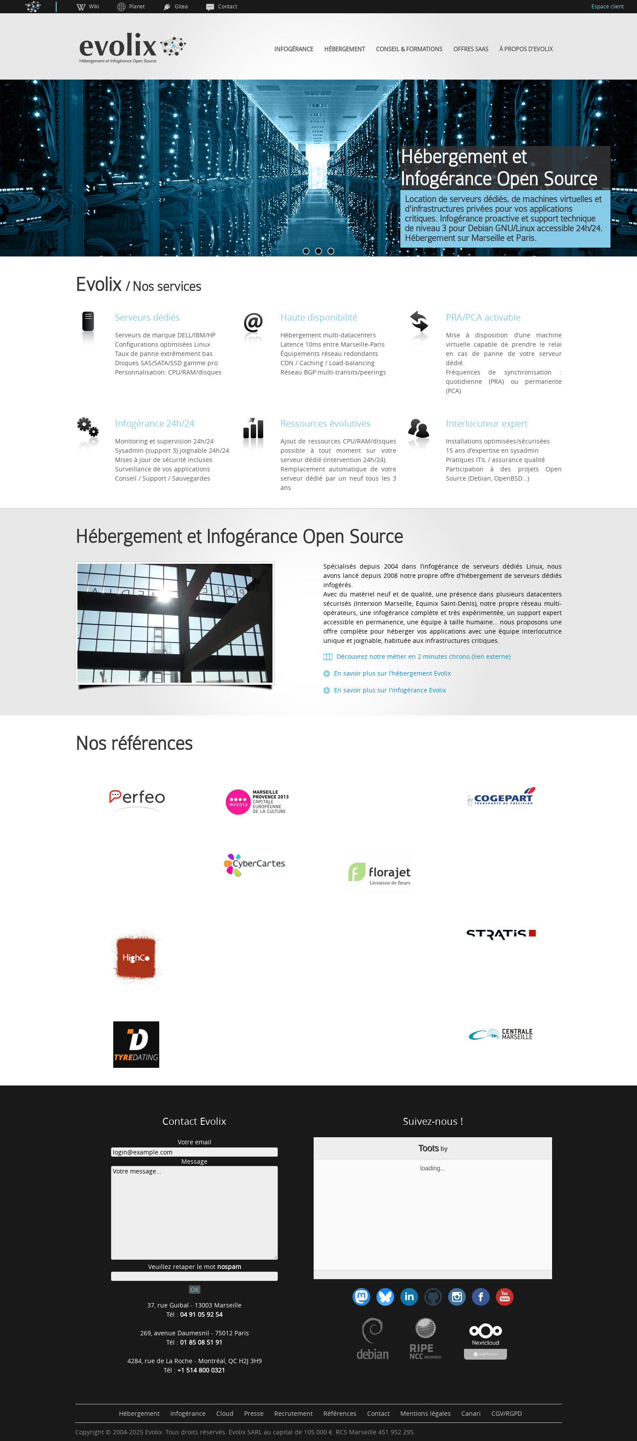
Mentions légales (425, 1413)
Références (340, 1413)
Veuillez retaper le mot (194, 1266)
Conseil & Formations (409, 49)
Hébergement (344, 49)
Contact (227, 6)
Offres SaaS (470, 49)
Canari (471, 1413)
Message (194, 1161)
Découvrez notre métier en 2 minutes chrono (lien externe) (422, 656)
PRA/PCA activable (483, 317)
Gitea (181, 6)
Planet (137, 6)
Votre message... (194, 1213)
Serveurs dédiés (147, 317)
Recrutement (293, 1413)
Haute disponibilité (318, 317)
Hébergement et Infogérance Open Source (239, 536)
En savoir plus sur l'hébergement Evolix (391, 673)
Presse (254, 1413)
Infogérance (293, 49)
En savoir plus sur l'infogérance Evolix (389, 690)
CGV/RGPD (506, 1413)
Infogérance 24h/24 (154, 423)
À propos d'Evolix (526, 49)
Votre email (194, 1142)
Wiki (94, 6)
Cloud (225, 1413)
